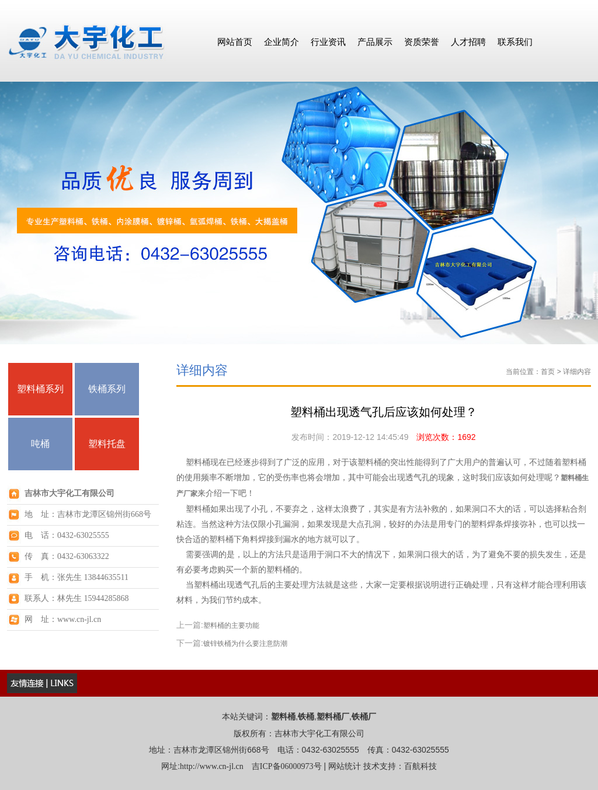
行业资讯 (328, 42)
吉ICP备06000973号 (287, 766)
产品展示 (374, 42)
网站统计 (344, 766)
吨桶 (40, 444)
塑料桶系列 (40, 389)
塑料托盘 (107, 444)
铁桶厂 (364, 716)
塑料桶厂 (333, 716)
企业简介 (281, 42)
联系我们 (515, 42)
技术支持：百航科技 (400, 766)
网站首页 (234, 42)
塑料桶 (283, 716)
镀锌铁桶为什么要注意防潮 (245, 643)
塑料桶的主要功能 (231, 625)
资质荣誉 (421, 42)
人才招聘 (468, 42)
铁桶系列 (107, 389)
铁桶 (306, 716)
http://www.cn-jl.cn (212, 766)
